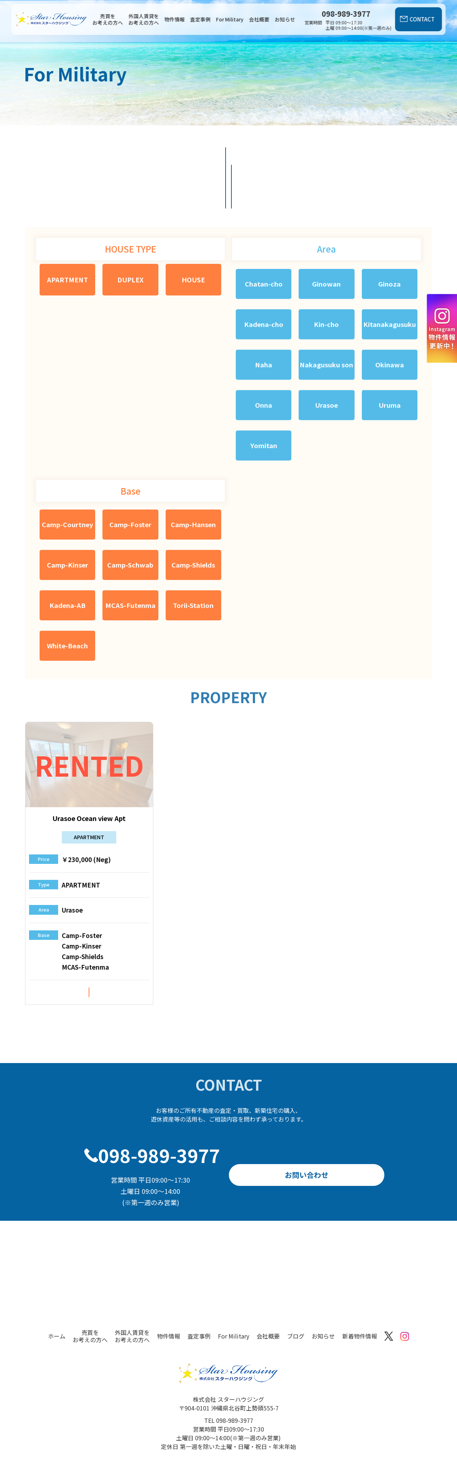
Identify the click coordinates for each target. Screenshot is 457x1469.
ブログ (295, 1312)
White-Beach (67, 608)
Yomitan (263, 411)
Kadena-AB (67, 568)
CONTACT (422, 19)
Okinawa (389, 325)
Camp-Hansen (193, 490)
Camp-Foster (130, 490)
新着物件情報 (359, 1312)
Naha (263, 325)
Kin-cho (325, 285)
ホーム (56, 1312)
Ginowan (325, 246)
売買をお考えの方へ (108, 19)
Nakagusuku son (325, 329)
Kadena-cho (263, 285)
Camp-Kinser (67, 529)
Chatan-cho (263, 246)
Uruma (389, 372)
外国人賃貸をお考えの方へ (144, 19)
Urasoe (325, 372)
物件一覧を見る (183, 158)
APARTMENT (67, 241)
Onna (263, 372)
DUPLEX (130, 241)
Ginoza (389, 246)
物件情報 (175, 19)
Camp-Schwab (130, 529)
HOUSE (193, 241)
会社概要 (259, 19)
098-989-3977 (159, 1131)
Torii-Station (193, 568)
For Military (230, 19)
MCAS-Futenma (130, 568)
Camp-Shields (193, 529)
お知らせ (285, 19)
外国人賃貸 (273, 158)
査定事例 (200, 19)
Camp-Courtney (67, 490)
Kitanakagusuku (389, 285)
